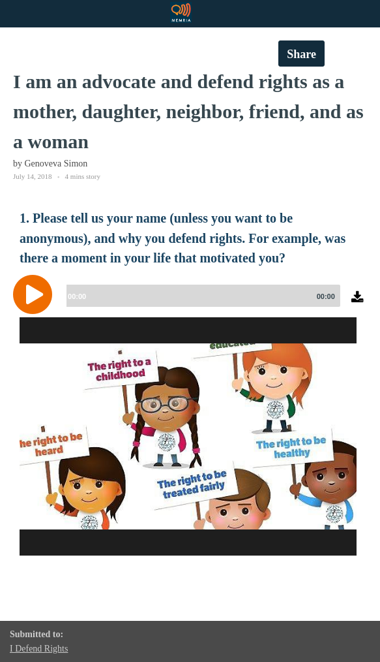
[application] (190, 304)
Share (301, 54)
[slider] (200, 296)
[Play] (36, 294)
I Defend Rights (39, 649)
